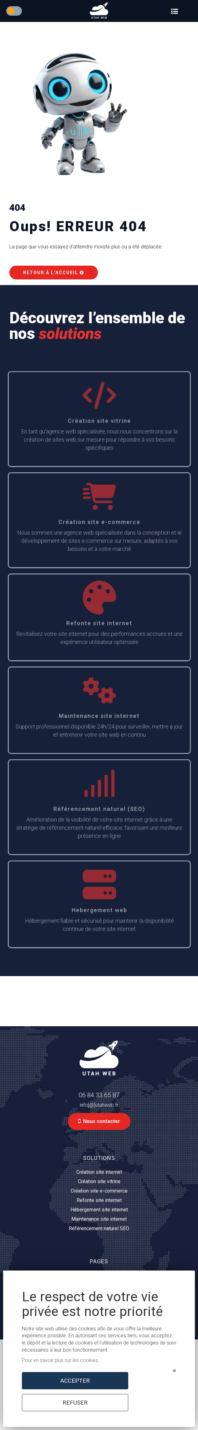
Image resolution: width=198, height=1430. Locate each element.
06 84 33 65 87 (99, 1095)
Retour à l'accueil (53, 272)
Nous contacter (99, 1121)
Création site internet (99, 1172)
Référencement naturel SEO (99, 1228)
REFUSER (75, 1402)
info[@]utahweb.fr (99, 1105)
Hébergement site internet (99, 1210)
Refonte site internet (99, 1200)
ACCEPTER (75, 1380)
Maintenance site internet (99, 1219)
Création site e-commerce (99, 1191)
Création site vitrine (99, 1181)
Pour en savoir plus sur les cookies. (60, 1360)
